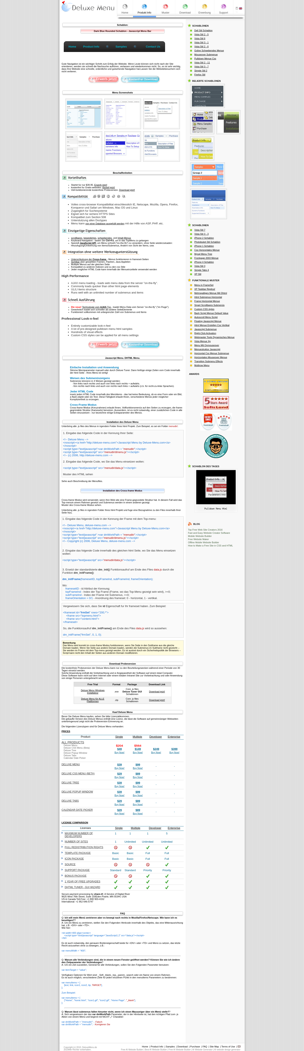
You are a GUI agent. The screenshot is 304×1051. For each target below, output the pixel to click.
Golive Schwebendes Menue (209, 50)
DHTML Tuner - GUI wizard (82, 887)
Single (119, 736)
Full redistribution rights (84, 847)
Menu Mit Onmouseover (206, 345)
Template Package (78, 853)
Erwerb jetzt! (100, 185)
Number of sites (76, 841)
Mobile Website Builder (200, 536)
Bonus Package (76, 875)
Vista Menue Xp (202, 341)
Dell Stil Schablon (203, 30)
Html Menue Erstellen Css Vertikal (211, 325)
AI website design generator (227, 1049)
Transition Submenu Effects (208, 361)
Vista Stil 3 (199, 266)
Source (70, 864)
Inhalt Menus (124, 238)
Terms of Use (228, 1046)
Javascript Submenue (205, 329)
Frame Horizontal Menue (207, 301)
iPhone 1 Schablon (204, 246)
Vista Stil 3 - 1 (201, 42)
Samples (170, 1046)
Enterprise (174, 736)
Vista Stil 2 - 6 (201, 46)
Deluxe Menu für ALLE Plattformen (92, 700)
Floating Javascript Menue (207, 321)
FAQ (204, 1046)
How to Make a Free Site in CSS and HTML (210, 545)
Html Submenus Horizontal (208, 297)
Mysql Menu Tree (203, 254)
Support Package (77, 870)
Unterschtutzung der (89, 259)
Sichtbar (75, 262)
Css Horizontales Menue (207, 250)
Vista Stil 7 (199, 230)
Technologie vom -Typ (96, 307)
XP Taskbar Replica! (204, 289)
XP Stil (197, 274)
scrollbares (76, 238)
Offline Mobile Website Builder (203, 542)
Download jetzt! (127, 190)
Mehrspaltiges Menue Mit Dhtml (210, 293)
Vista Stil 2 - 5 (201, 34)
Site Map (214, 1046)
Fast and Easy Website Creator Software (209, 533)
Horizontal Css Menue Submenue (211, 353)
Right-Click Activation (205, 333)
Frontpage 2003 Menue (206, 258)
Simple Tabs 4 (201, 270)
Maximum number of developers (79, 835)
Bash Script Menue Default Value (211, 313)
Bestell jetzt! (108, 187)
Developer (155, 736)
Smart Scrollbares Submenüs (209, 305)
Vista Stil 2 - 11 (202, 62)
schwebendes (105, 238)
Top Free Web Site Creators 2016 (205, 529)
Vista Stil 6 (199, 38)
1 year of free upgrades (82, 881)
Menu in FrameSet (203, 285)
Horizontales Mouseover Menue (210, 357)
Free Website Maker (198, 539)
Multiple (137, 736)
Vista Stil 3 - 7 (201, 66)
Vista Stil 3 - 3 (201, 234)
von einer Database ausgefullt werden (104, 223)
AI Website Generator (202, 1049)
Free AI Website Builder (132, 1049)
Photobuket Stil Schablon (207, 242)
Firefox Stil (199, 74)
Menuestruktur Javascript (207, 349)
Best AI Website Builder (156, 1049)
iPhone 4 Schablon (204, 262)
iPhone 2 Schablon (204, 238)
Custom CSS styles (204, 309)
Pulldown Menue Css (205, 58)
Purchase (195, 1046)
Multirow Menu (202, 365)
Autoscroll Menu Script (206, 317)
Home (145, 1046)
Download (182, 1046)
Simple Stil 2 (200, 70)
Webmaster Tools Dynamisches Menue (214, 337)
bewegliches (90, 238)
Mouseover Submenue (206, 54)
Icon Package (74, 858)
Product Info (157, 1046)
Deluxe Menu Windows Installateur (93, 691)
